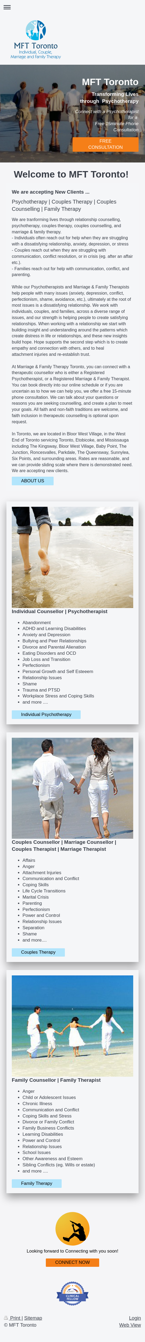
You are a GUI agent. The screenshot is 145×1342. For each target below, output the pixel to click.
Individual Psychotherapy (46, 714)
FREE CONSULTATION (105, 144)
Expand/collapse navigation (72, 7)
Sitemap (33, 1318)
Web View (130, 1325)
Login (135, 1318)
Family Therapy (36, 1183)
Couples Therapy (38, 952)
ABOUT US (32, 480)
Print (13, 1318)
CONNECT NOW (72, 1262)
